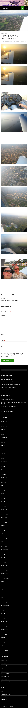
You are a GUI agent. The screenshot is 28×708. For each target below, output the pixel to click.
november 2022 (4, 424)
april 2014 (3, 453)
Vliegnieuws (4, 33)
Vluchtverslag (4, 679)
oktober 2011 (4, 482)
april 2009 (3, 533)
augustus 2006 (4, 608)
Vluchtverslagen (4, 681)
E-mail (3, 340)
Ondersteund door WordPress (7, 706)
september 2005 (5, 632)
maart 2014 (3, 456)
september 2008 (5, 549)
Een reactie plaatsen (21, 41)
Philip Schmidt (4, 409)
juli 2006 (3, 610)
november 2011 (4, 480)
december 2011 (4, 477)
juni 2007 (3, 584)
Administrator (11, 41)
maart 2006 (3, 618)
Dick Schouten (4, 411)
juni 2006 (3, 613)
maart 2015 (3, 445)
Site (2, 347)
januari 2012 (3, 474)
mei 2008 (3, 557)
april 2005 (3, 645)
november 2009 (4, 514)
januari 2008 (3, 568)
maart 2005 (3, 648)
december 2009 (4, 512)
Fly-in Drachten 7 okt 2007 (14, 293)
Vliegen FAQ (4, 673)
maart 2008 (3, 562)
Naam (3, 334)
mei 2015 (3, 440)
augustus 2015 (4, 437)
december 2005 (4, 626)
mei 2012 (3, 469)
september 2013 (5, 461)
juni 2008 (3, 554)
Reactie (3, 315)
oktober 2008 (4, 546)
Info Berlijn (3, 660)
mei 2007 (3, 586)
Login (2, 691)
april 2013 (3, 464)
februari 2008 (4, 565)
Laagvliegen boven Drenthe (7, 381)
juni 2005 (3, 640)
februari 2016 (4, 434)
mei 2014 (3, 450)
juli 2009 (3, 525)
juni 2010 (3, 498)
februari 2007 (4, 594)
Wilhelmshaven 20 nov (6, 389)
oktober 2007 (4, 576)
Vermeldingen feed (5, 694)
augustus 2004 (4, 650)
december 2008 (4, 544)
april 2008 (3, 560)
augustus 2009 (4, 522)
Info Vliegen (3, 663)
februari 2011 (4, 493)
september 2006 (5, 605)
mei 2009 (3, 530)
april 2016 (3, 432)
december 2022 (4, 421)
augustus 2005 (4, 634)
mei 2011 (3, 490)
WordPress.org (4, 699)
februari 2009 (4, 538)
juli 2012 (3, 466)
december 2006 (4, 600)
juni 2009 (3, 528)
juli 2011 (3, 485)
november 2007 (4, 573)
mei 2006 (3, 616)
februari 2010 (4, 509)
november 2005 (4, 629)
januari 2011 (3, 496)
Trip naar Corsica (13, 406)
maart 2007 (3, 592)
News (2, 668)
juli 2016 (3, 429)
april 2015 (3, 442)
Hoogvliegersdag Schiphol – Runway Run (10, 384)
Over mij (12, 399)
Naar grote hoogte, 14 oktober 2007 (14, 299)
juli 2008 (3, 552)
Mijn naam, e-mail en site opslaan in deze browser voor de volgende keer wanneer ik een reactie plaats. (12, 354)
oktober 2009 (4, 517)
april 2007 (3, 589)
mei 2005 (3, 642)
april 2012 (3, 472)
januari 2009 (3, 541)
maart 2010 (3, 506)
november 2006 (4, 602)
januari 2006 (3, 624)
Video (2, 671)
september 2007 (5, 578)
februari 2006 (4, 621)
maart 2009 (3, 536)
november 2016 (4, 426)
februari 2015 (4, 448)
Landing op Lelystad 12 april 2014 (8, 387)
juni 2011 (3, 488)
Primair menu (26, 8)
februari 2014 (4, 458)
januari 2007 (3, 597)
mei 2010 (3, 501)
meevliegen (4, 8)
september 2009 (5, 520)
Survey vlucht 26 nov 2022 (7, 379)
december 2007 (4, 570)
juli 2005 (3, 637)
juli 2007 (3, 581)
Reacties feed (4, 696)
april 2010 (3, 504)
